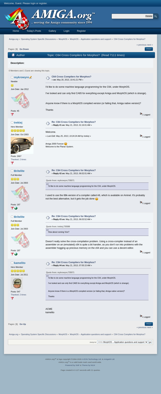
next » (150, 45)
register (43, 3)
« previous (141, 45)
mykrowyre (21, 77)
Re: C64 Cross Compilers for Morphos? (74, 122)
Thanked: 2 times (18, 159)
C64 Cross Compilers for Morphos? (71, 76)
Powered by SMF (72, 365)
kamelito (20, 262)
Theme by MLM (88, 365)
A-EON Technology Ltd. (91, 359)
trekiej (18, 122)
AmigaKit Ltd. (109, 359)
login (33, 3)
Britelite (19, 170)
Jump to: (93, 342)
